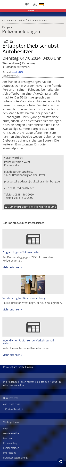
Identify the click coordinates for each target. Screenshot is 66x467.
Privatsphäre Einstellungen (18, 367)
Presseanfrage (11, 443)
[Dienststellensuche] (27, 4)
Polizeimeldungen (37, 20)
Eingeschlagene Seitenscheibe (20, 252)
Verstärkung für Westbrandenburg (23, 298)
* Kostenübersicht (13, 409)
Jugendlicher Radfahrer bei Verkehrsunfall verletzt (28, 342)
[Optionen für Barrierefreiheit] (34, 4)
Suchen (54, 4)
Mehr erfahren (11, 267)
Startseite (7, 20)
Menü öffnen (61, 4)
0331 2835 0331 (11, 404)
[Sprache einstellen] (41, 4)
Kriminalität (17, 72)
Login (6, 428)
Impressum (9, 452)
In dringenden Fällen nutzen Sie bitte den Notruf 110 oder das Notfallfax (32, 383)
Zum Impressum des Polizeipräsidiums (32, 207)
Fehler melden (11, 447)
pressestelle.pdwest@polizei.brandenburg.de (32, 181)
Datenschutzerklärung (15, 457)
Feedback (8, 438)
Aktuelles (20, 20)
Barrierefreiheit (11, 433)
